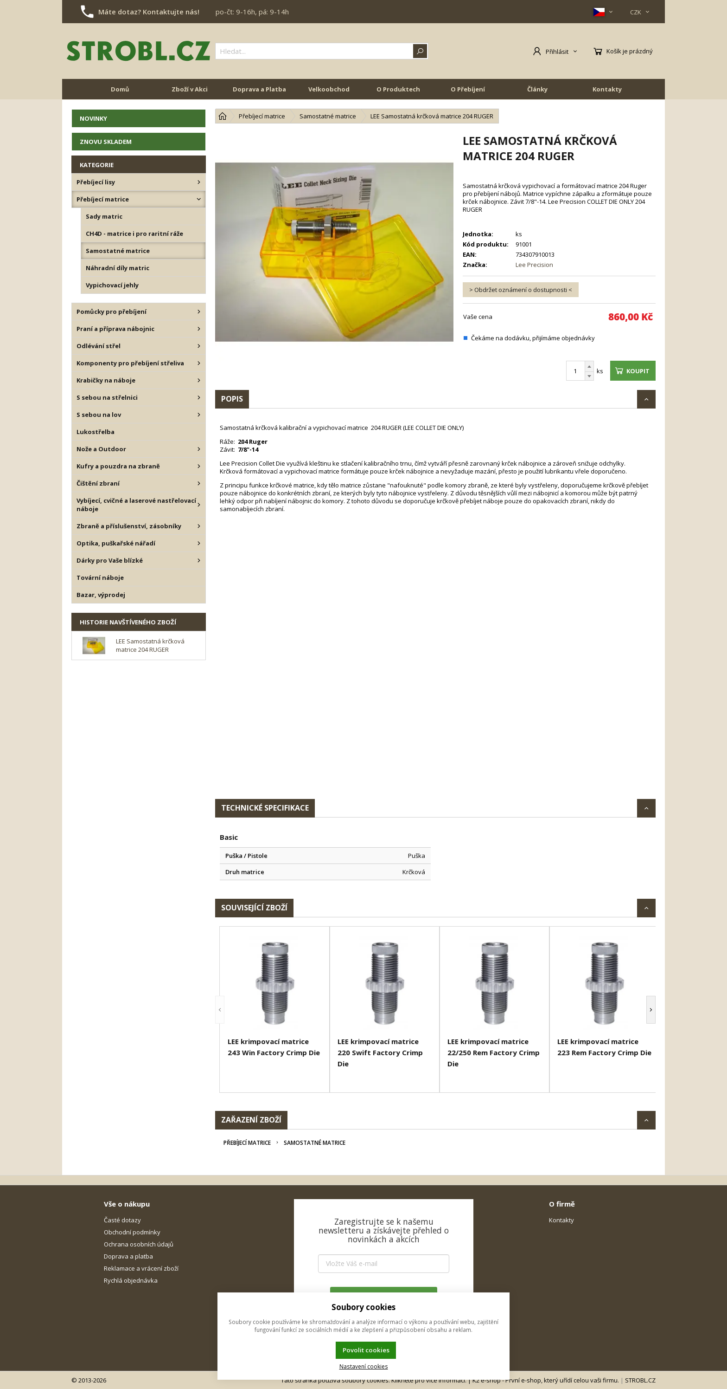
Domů (120, 89)
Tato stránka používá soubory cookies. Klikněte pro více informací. (373, 1380)
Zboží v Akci (190, 89)
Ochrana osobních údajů (138, 1244)
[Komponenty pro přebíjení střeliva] (199, 363)
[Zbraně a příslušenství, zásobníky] (199, 526)
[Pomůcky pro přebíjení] (199, 311)
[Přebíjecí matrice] (199, 199)
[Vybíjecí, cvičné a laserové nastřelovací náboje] (199, 505)
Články (537, 89)
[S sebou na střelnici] (199, 397)
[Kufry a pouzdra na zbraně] (199, 466)
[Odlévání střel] (199, 346)
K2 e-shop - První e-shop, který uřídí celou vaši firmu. (545, 1380)
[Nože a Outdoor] (199, 449)
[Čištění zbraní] (199, 483)
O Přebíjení (468, 89)
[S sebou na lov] (199, 414)
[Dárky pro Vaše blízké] (199, 560)
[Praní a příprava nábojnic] (199, 329)
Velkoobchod (329, 89)
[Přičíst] (589, 366)
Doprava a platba (128, 1256)
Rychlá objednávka (131, 1280)
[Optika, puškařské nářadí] (199, 543)
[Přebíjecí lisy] (199, 182)
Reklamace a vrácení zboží (141, 1268)
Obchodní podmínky (132, 1232)
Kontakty (607, 89)
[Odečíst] (589, 376)
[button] (219, 1009)
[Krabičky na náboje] (199, 380)
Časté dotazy (122, 1220)
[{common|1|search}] (321, 51)
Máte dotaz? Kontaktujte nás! (148, 11)
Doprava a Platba (259, 89)
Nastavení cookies (363, 1366)
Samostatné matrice (314, 1143)
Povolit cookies (366, 1350)
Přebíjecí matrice (247, 1143)
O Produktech (398, 89)
